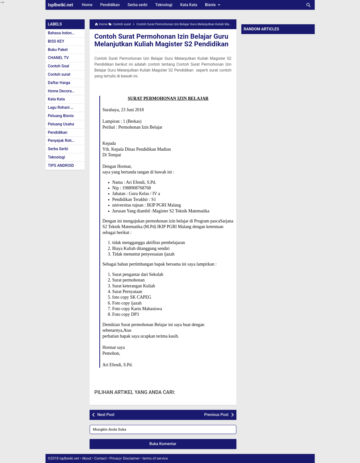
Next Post (106, 414)
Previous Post (216, 414)
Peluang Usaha (61, 124)
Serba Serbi (58, 148)
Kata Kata (188, 4)
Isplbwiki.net (60, 4)
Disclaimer (131, 458)
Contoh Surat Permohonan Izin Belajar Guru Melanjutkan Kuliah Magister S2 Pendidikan (161, 40)
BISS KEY (56, 41)
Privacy (115, 458)
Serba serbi (137, 4)
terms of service (155, 458)
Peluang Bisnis (61, 115)
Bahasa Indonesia (63, 33)
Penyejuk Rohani (62, 140)
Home (87, 4)
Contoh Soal (58, 66)
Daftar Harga (59, 82)
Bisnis (213, 5)
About (86, 458)
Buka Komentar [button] (163, 443)
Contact (100, 458)
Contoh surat (59, 74)
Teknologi (163, 4)
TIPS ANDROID (61, 165)
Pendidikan (110, 4)
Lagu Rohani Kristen (65, 107)
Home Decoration (63, 91)
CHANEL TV (58, 57)
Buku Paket (58, 49)
